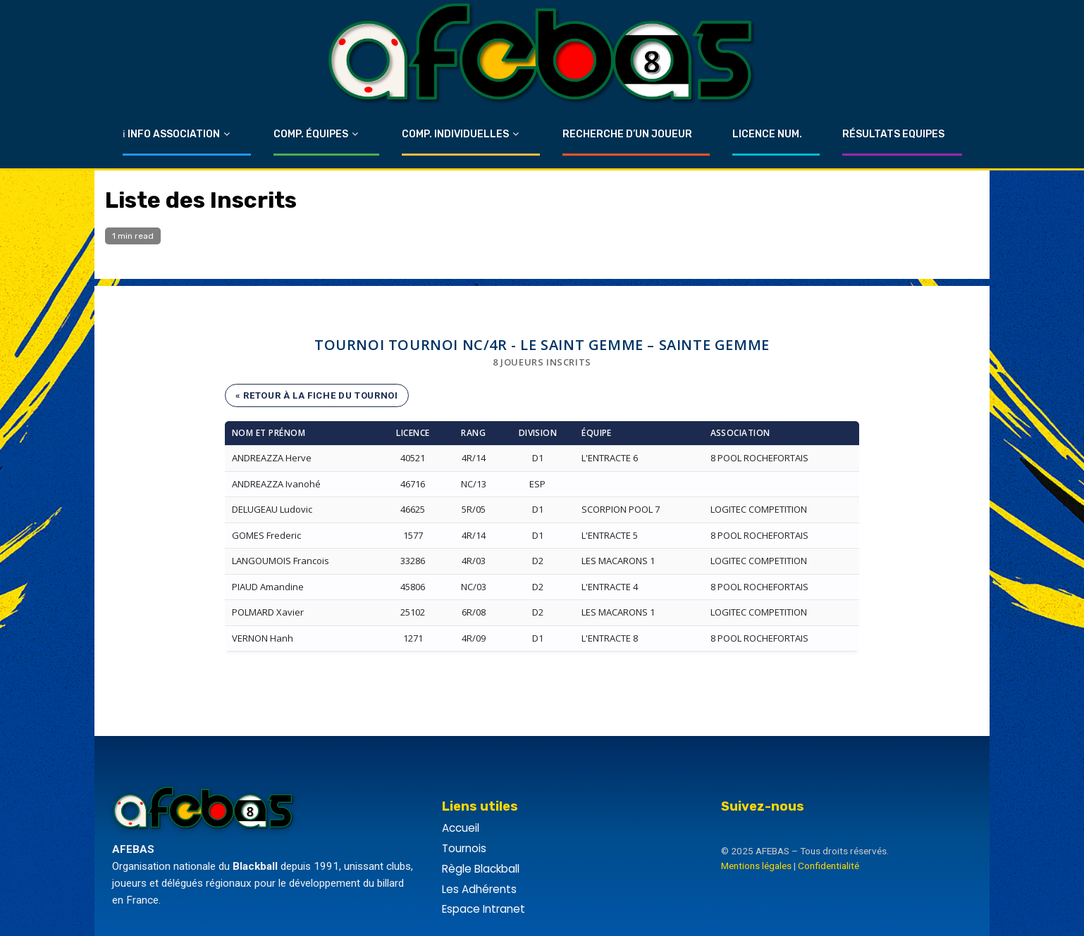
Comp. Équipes (310, 134)
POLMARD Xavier (268, 612)
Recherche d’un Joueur (627, 134)
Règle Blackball (480, 868)
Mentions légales (756, 865)
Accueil (460, 827)
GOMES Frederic (266, 535)
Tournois (464, 848)
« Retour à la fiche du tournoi (316, 395)
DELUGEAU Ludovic (272, 509)
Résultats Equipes (893, 134)
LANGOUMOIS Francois (280, 560)
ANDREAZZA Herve (272, 457)
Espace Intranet (483, 908)
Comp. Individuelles (455, 134)
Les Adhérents (479, 889)
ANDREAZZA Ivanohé (276, 484)
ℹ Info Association (171, 134)
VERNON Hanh (262, 638)
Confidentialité (828, 865)
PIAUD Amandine (268, 586)
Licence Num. (767, 134)
